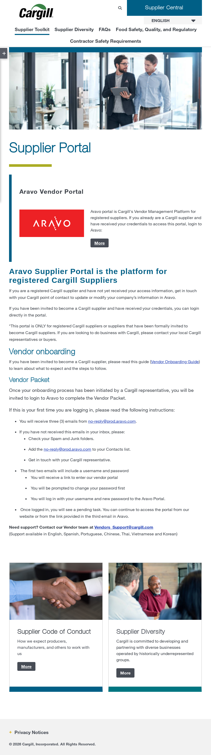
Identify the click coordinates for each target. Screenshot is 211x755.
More (99, 242)
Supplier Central (164, 7)
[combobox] (173, 20)
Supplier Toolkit (32, 29)
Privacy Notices (31, 732)
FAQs (105, 29)
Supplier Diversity (74, 29)
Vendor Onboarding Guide (175, 361)
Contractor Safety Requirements (105, 41)
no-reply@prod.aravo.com (112, 421)
